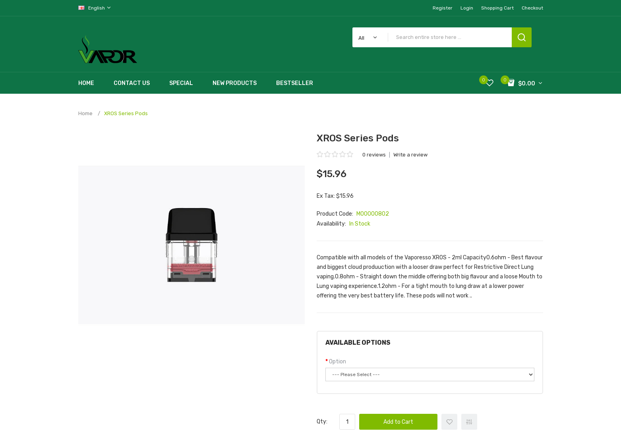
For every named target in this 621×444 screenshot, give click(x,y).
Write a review (410, 155)
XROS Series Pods (126, 113)
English (95, 8)
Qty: (322, 421)
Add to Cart (398, 422)
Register (443, 8)
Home (85, 113)
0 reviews (374, 155)
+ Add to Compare (469, 422)
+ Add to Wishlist (449, 422)
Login (466, 8)
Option (337, 361)
